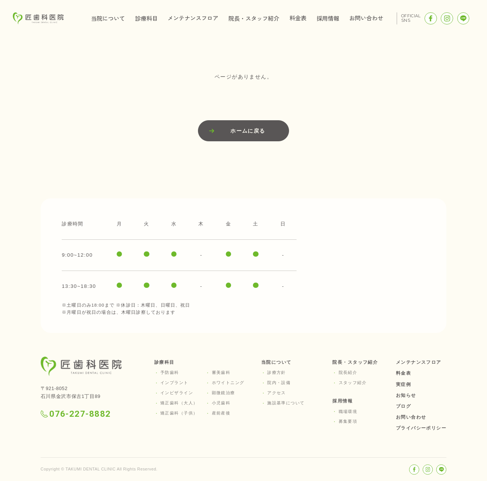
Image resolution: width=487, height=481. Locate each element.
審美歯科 (221, 372)
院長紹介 (348, 372)
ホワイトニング (228, 382)
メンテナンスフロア (192, 18)
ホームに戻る (247, 131)
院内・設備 (279, 382)
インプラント (174, 382)
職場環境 (348, 411)
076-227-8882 (76, 414)
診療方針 (276, 372)
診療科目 (146, 18)
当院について (108, 18)
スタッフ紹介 (353, 382)
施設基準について (286, 403)
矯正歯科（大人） (179, 403)
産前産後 (221, 413)
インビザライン (176, 392)
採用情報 (328, 18)
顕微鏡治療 (223, 392)
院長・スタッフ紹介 (253, 18)
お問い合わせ (366, 18)
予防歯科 (169, 372)
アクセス (276, 392)
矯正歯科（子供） (179, 413)
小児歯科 (221, 403)
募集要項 (348, 421)
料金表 (297, 18)
